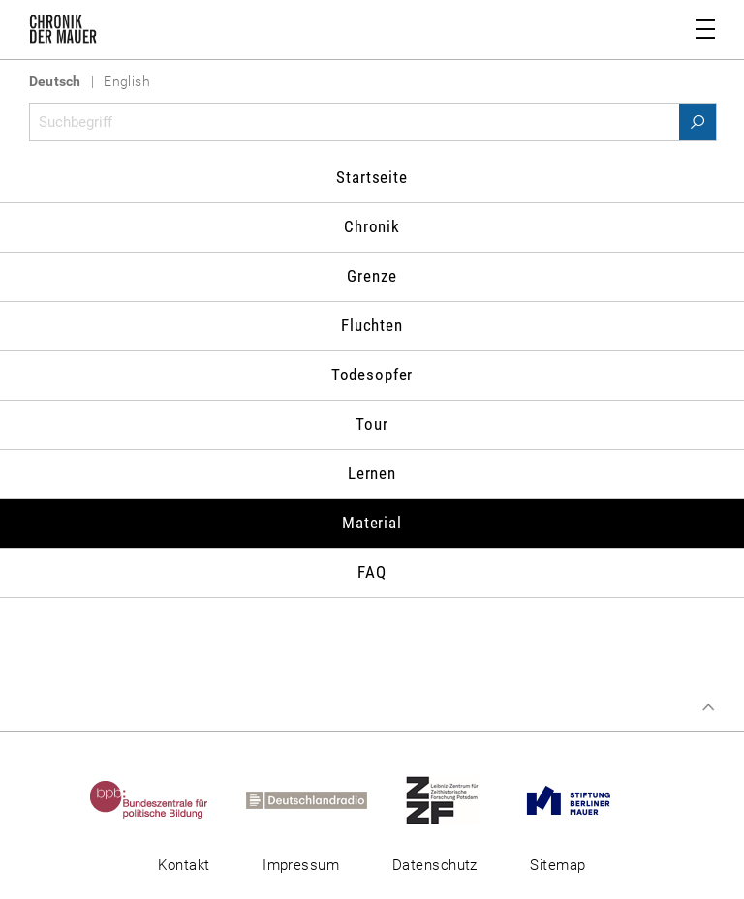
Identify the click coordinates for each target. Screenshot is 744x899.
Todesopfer (372, 374)
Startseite (372, 177)
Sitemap (557, 865)
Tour (372, 424)
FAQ (372, 572)
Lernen (372, 473)
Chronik (372, 226)
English (127, 81)
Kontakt (183, 865)
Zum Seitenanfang (708, 707)
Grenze (371, 275)
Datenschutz (435, 865)
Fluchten (372, 325)
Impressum (301, 865)
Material (372, 522)
